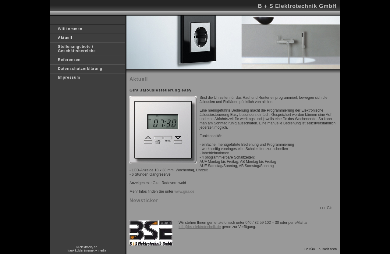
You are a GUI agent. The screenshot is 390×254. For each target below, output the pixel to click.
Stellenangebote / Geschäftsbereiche (77, 49)
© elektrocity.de (86, 247)
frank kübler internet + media (86, 250)
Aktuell (65, 38)
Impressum (69, 77)
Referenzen (69, 60)
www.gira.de (184, 191)
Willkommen (70, 29)
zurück (309, 249)
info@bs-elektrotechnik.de (200, 227)
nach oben (328, 249)
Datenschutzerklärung (80, 68)
